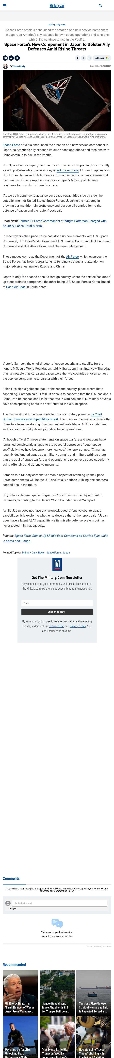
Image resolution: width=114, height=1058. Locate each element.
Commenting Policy (64, 891)
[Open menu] (4, 5)
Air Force (72, 256)
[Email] (89, 58)
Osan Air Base (16, 287)
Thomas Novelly (18, 66)
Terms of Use (56, 626)
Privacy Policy (78, 626)
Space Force (11, 145)
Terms (89, 947)
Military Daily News (57, 24)
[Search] (100, 5)
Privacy (97, 947)
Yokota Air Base (68, 170)
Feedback (107, 947)
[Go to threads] (5, 58)
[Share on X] (83, 58)
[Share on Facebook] (77, 58)
